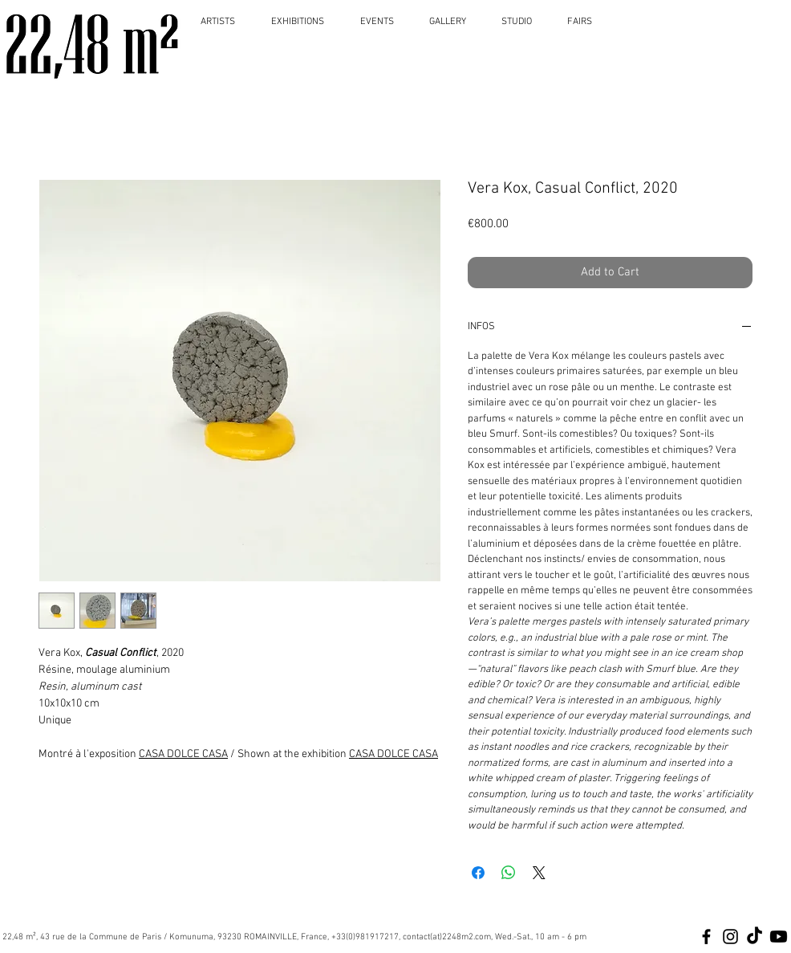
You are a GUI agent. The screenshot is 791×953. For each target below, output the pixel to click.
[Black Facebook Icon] (706, 937)
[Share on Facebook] (478, 872)
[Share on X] (539, 872)
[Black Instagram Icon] (730, 937)
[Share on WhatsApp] (508, 872)
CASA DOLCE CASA (183, 754)
